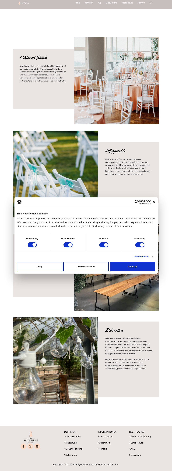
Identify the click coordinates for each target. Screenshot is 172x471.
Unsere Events (115, 4)
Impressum (135, 455)
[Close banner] (154, 202)
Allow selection (86, 266)
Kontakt (145, 4)
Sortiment (93, 4)
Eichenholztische (73, 448)
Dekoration (71, 455)
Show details (141, 256)
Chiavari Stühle (73, 436)
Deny (39, 266)
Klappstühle (71, 442)
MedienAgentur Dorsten (82, 464)
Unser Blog (104, 442)
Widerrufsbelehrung (140, 436)
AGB (132, 448)
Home (81, 4)
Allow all (132, 266)
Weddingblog (131, 4)
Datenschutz (136, 442)
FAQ (103, 4)
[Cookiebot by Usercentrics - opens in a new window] (137, 202)
